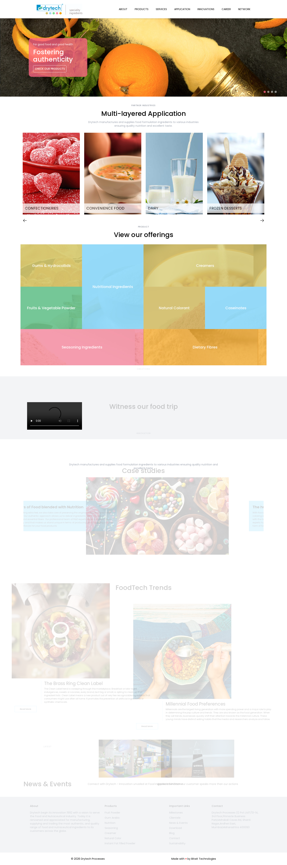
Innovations (205, 9)
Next (269, 174)
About (123, 9)
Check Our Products (50, 69)
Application (182, 9)
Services (161, 9)
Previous (18, 174)
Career (226, 9)
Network (244, 9)
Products (141, 9)
